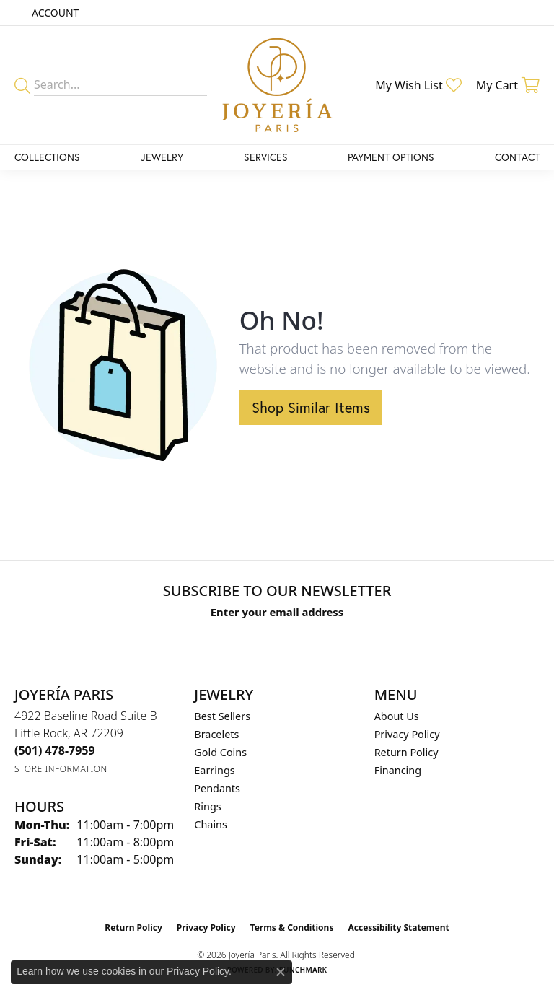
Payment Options (391, 157)
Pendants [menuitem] (217, 788)
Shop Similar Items (311, 407)
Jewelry (162, 157)
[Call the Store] (54, 750)
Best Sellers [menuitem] (222, 716)
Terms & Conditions (292, 927)
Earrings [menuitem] (214, 770)
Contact (517, 157)
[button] (54, 12)
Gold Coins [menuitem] (220, 752)
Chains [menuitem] (210, 824)
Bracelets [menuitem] (216, 734)
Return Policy (406, 752)
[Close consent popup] (280, 972)
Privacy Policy (407, 734)
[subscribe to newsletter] (415, 639)
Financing (397, 770)
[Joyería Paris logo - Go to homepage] (277, 85)
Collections (47, 157)
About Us (396, 716)
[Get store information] (60, 769)
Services (266, 157)
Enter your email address (277, 612)
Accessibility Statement (398, 927)
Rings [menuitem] (207, 806)
